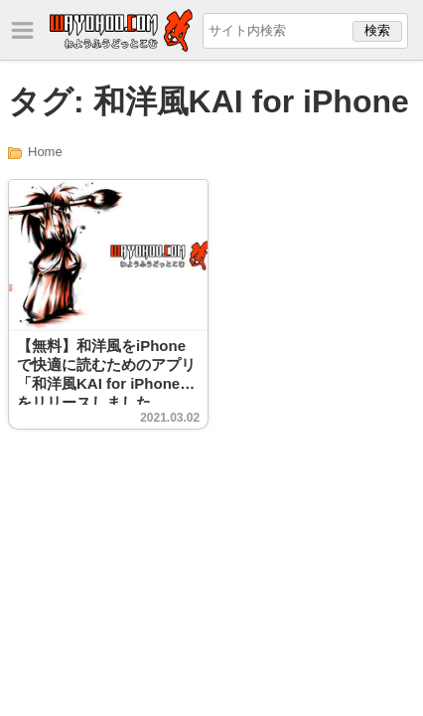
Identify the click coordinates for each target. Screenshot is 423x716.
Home (45, 151)
